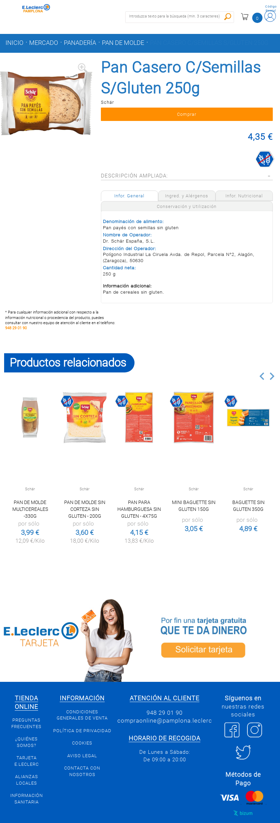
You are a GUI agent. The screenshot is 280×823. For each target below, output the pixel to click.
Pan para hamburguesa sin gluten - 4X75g (139, 518)
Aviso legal (82, 764)
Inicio (14, 43)
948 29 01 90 (16, 337)
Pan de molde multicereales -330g (30, 518)
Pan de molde (123, 43)
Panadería (80, 43)
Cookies (82, 752)
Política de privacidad (82, 739)
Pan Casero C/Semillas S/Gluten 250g (209, 43)
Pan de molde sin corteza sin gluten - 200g (84, 518)
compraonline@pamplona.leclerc (164, 729)
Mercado (43, 43)
